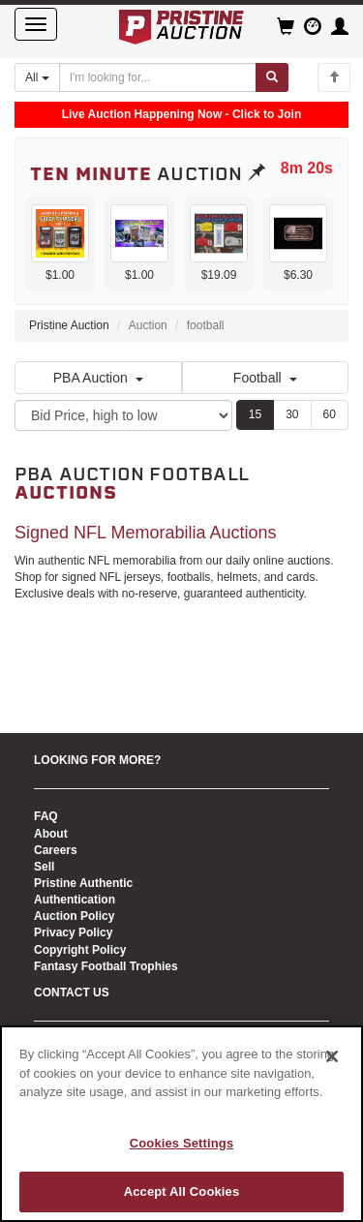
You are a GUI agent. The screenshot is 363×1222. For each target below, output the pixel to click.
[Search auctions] (158, 77)
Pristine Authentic (83, 883)
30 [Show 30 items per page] (292, 414)
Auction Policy (74, 916)
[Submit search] (272, 77)
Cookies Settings (182, 1143)
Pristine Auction (69, 325)
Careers (55, 850)
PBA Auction (98, 377)
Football (265, 377)
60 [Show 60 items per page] (329, 414)
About (51, 833)
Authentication (74, 899)
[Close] (332, 1056)
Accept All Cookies (182, 1191)
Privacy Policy (73, 932)
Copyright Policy (80, 950)
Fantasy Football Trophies (106, 966)
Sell (44, 866)
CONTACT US (71, 992)
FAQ (46, 816)
